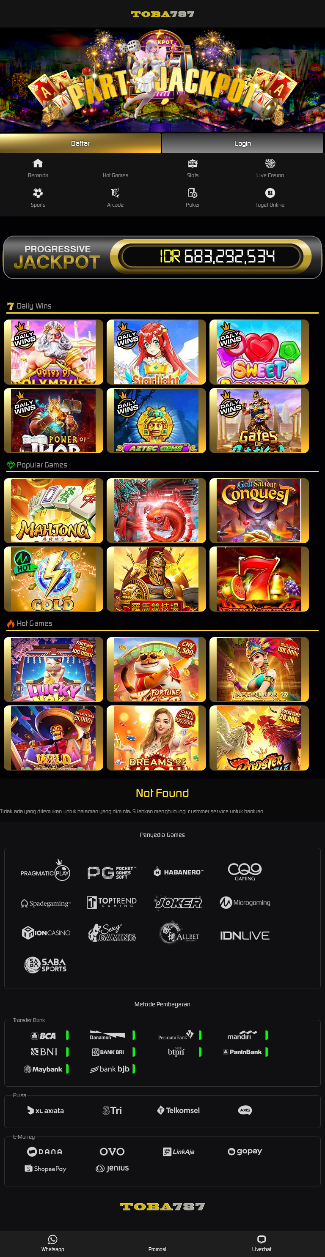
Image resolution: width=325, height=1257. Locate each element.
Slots (192, 168)
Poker (193, 198)
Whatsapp (53, 1243)
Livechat (261, 1243)
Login (242, 143)
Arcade (115, 198)
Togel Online (270, 198)
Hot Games (115, 168)
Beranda (38, 168)
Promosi (158, 1243)
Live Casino (270, 168)
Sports (38, 198)
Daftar (80, 143)
